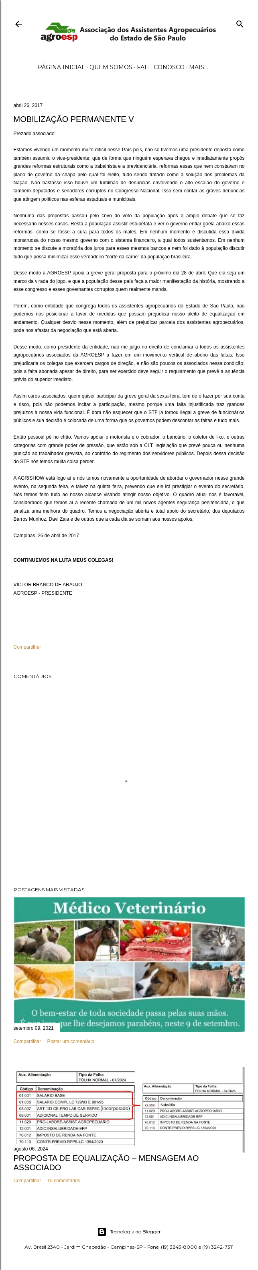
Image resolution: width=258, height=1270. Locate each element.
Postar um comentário (70, 1041)
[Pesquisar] (240, 22)
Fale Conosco (161, 67)
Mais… (198, 67)
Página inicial (61, 67)
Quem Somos (110, 67)
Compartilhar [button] (27, 647)
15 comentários (63, 1180)
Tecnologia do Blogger (129, 1232)
